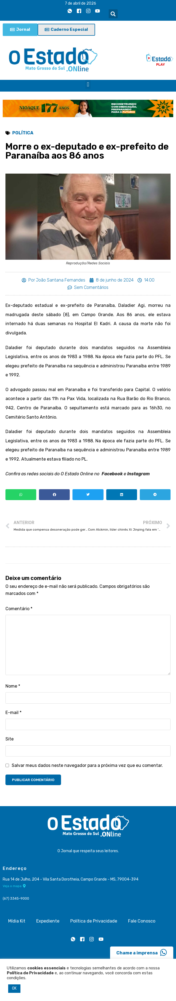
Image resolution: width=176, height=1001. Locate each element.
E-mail (13, 712)
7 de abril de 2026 (80, 3)
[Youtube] (97, 11)
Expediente (47, 921)
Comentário (18, 608)
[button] (113, 13)
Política (22, 132)
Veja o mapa (14, 886)
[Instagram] (88, 11)
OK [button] (14, 988)
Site (9, 739)
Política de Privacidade (93, 921)
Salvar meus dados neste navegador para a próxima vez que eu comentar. (87, 765)
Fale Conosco (141, 921)
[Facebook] (79, 11)
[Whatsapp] (70, 11)
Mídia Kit (16, 921)
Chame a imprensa (141, 952)
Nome (12, 686)
